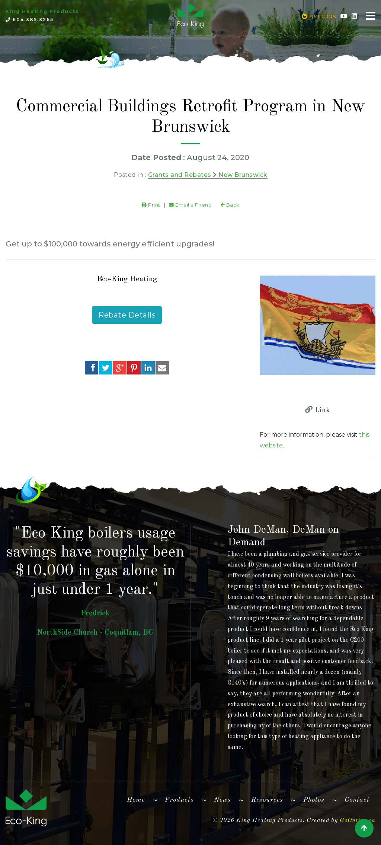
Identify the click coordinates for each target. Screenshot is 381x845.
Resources (267, 800)
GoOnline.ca (357, 820)
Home (139, 798)
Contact (357, 800)
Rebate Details (127, 314)
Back (230, 205)
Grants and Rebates (179, 174)
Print (151, 205)
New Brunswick (243, 174)
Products (179, 800)
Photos (313, 800)
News (222, 800)
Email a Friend (190, 205)
